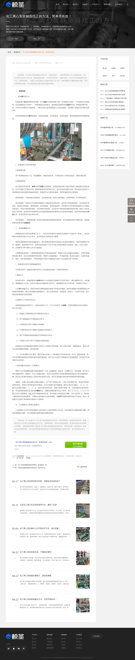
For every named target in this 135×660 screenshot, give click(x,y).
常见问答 (79, 645)
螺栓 (38, 391)
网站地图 (84, 657)
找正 (25, 228)
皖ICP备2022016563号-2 (73, 657)
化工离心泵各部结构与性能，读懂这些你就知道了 (40, 481)
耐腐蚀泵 (49, 645)
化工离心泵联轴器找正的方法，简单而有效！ (39, 52)
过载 (25, 223)
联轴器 (22, 26)
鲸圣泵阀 (21, 456)
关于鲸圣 (119, 5)
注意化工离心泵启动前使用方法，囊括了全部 (38, 505)
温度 (41, 186)
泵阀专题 (108, 5)
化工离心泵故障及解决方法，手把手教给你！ (38, 599)
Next (33, 39)
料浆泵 (34, 648)
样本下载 (79, 638)
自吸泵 (86, 5)
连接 (45, 102)
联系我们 (79, 648)
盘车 (59, 396)
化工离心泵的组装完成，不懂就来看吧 (35, 552)
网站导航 (91, 657)
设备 (38, 280)
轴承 (33, 186)
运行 (38, 176)
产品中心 (96, 5)
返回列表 (81, 466)
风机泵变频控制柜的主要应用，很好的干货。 (32, 468)
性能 (68, 105)
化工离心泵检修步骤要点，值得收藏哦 (35, 576)
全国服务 (96, 636)
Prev (14, 39)
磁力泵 (77, 5)
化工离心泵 (15, 26)
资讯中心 (79, 642)
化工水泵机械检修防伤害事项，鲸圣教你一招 (32, 465)
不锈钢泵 (49, 642)
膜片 (30, 116)
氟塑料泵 (49, 638)
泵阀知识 (17, 52)
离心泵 (67, 5)
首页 (58, 5)
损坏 (28, 223)
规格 (64, 305)
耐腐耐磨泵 (50, 648)
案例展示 (64, 635)
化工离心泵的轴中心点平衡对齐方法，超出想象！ (40, 528)
